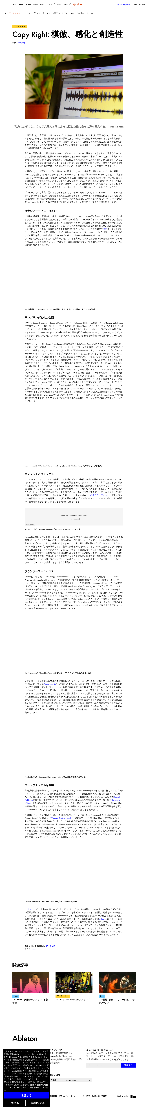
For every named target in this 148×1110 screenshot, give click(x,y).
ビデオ (65, 13)
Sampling (34, 949)
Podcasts (90, 13)
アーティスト (14, 13)
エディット (104, 495)
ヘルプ (67, 4)
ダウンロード (38, 13)
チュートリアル (53, 13)
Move (28, 4)
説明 (105, 229)
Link (42, 4)
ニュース (26, 13)
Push (21, 4)
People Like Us (50, 684)
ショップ (50, 4)
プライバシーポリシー (68, 1096)
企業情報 (53, 1096)
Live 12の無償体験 (123, 4)
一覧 (4, 13)
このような (93, 495)
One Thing (80, 13)
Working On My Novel (61, 818)
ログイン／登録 (138, 4)
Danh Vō (28, 909)
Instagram (103, 918)
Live (15, 4)
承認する (26, 1095)
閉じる (15, 1103)
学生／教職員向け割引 (59, 1053)
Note (35, 4)
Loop (72, 13)
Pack (59, 4)
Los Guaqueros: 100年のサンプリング (73, 999)
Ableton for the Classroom (60, 1056)
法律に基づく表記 (99, 1096)
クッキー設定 (84, 1096)
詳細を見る (38, 1103)
